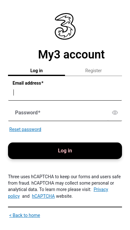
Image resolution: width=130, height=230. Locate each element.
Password (27, 113)
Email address (27, 83)
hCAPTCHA (43, 196)
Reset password (25, 129)
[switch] (115, 112)
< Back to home (24, 215)
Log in (36, 70)
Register (93, 70)
